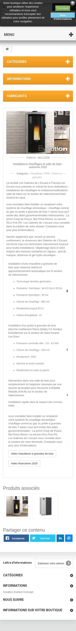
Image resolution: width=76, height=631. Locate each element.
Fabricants (17, 96)
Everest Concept (23, 591)
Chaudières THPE (40, 173)
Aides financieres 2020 (24, 463)
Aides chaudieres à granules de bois (32, 453)
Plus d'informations (63, 16)
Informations (19, 79)
